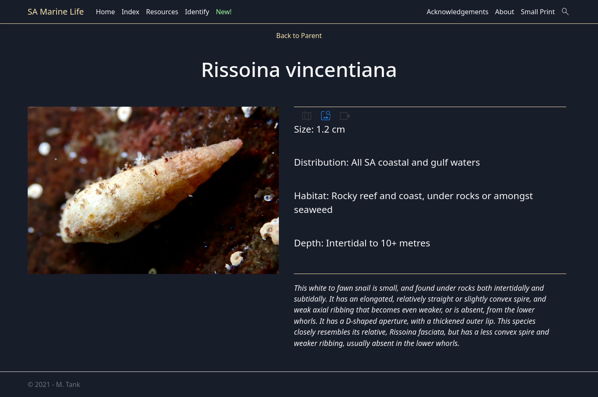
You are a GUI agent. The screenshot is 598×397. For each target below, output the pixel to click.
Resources (162, 11)
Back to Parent (299, 35)
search (565, 12)
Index (130, 11)
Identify (197, 11)
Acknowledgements (457, 11)
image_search (326, 116)
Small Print (538, 11)
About (504, 11)
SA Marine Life (56, 11)
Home (105, 11)
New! (224, 11)
